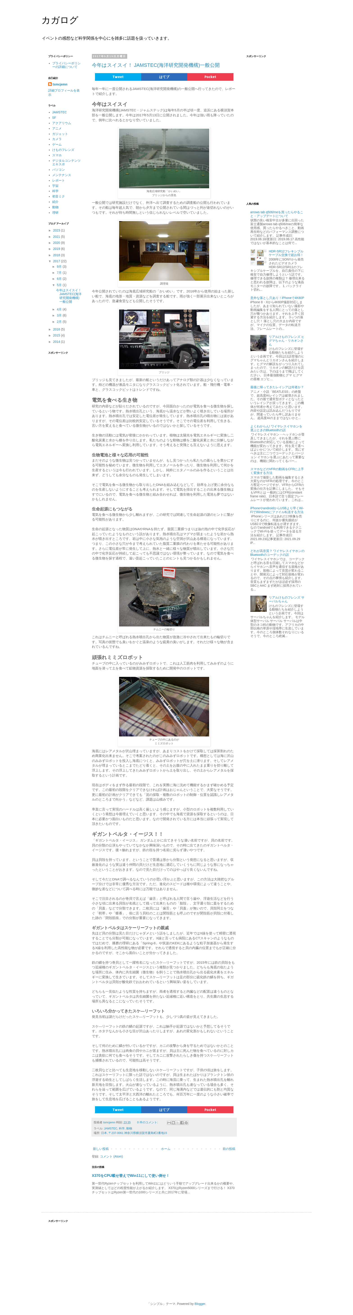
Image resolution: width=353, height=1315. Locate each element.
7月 (60, 272)
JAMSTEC (110, 1128)
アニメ (57, 128)
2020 (57, 243)
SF (54, 117)
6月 (60, 279)
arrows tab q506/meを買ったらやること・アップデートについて (276, 214)
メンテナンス (61, 175)
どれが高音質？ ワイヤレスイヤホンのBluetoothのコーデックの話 (277, 553)
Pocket (210, 77)
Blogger (200, 1304)
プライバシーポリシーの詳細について (66, 65)
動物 (129, 1128)
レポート (58, 180)
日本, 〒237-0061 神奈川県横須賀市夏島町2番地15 (134, 1133)
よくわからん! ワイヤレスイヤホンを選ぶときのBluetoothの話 (276, 428)
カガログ (59, 20)
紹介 (55, 202)
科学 (122, 1128)
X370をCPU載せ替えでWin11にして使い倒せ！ (131, 1176)
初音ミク (58, 196)
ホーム (165, 1149)
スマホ (57, 155)
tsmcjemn (60, 84)
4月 (60, 309)
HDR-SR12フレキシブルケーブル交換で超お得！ (286, 253)
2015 (57, 335)
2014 (57, 341)
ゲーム (57, 144)
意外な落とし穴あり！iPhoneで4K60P (277, 298)
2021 (57, 236)
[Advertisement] (65, 424)
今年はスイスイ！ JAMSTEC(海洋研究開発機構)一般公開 (156, 65)
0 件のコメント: (148, 1122)
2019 (57, 249)
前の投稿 (229, 1149)
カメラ (57, 139)
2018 (57, 255)
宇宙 (55, 186)
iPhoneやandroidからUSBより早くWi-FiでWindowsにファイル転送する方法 (277, 510)
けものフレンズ (63, 150)
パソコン (58, 169)
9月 (60, 266)
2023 (57, 230)
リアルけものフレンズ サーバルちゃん (286, 599)
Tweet (118, 77)
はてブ (164, 77)
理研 (55, 212)
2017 (57, 261)
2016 (57, 329)
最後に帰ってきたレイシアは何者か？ (277, 387)
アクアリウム (61, 123)
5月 (60, 285)
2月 (60, 321)
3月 (60, 315)
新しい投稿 (101, 1149)
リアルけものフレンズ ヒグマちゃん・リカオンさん (286, 340)
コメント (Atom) (111, 1156)
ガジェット (60, 134)
